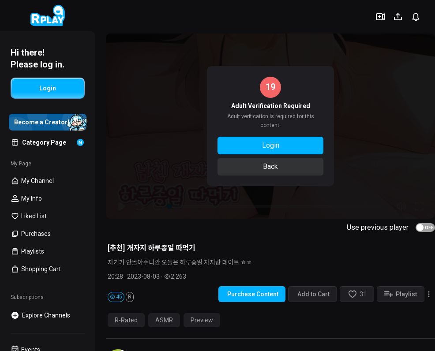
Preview (202, 320)
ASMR (164, 320)
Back (270, 166)
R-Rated (126, 320)
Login (270, 145)
